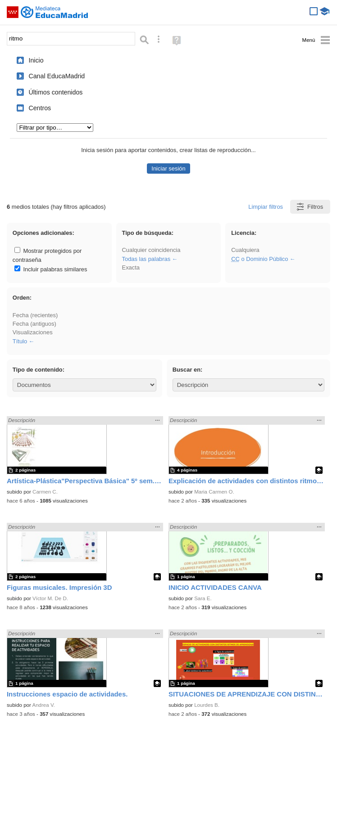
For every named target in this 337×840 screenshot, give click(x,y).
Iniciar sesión (168, 168)
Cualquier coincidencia (151, 250)
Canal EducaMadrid (56, 76)
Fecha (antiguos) (34, 323)
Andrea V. (43, 705)
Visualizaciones (33, 332)
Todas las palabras (146, 259)
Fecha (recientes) (35, 315)
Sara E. (203, 598)
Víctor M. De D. (50, 598)
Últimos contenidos (55, 92)
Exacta (131, 267)
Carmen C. (45, 491)
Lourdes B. (206, 705)
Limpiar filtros (265, 206)
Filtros (309, 206)
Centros (39, 108)
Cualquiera (245, 250)
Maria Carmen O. (214, 491)
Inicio (35, 60)
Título (20, 341)
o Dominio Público (259, 259)
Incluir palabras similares (50, 269)
